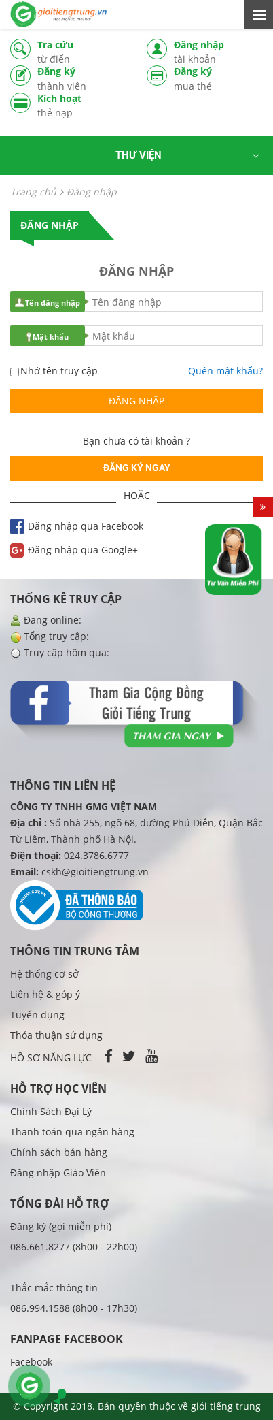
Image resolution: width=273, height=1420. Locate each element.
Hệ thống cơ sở (44, 973)
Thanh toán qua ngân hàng (72, 1131)
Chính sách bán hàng (58, 1152)
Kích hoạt (81, 106)
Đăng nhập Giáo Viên (58, 1172)
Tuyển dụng (37, 1014)
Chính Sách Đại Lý (51, 1111)
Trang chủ (33, 191)
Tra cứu (81, 52)
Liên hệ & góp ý (45, 994)
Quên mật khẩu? (225, 370)
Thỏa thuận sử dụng (56, 1035)
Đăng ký (81, 79)
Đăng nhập (218, 52)
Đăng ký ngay (136, 467)
